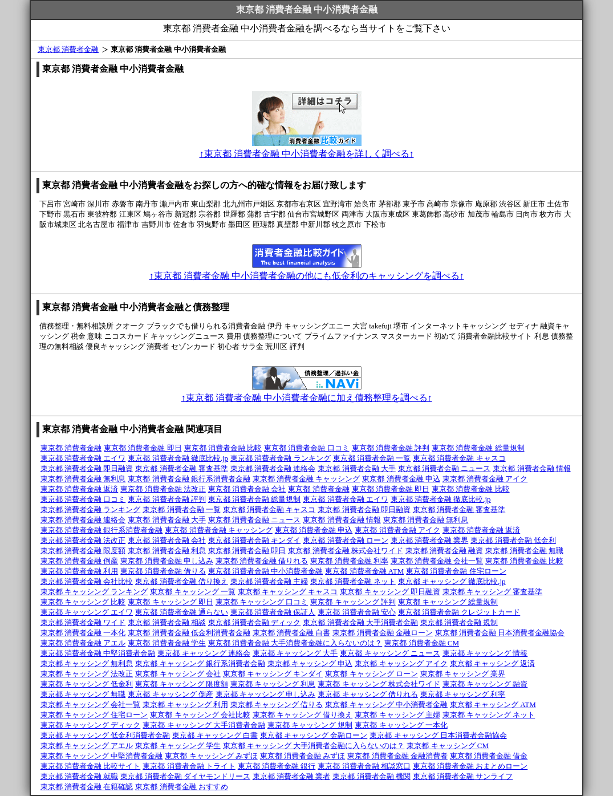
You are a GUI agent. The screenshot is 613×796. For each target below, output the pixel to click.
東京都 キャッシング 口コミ (262, 602)
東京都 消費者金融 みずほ (303, 756)
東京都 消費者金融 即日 (143, 448)
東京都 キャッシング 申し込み (266, 694)
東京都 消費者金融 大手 (357, 468)
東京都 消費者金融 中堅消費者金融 (98, 653)
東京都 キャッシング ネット (489, 714)
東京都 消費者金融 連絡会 (273, 468)
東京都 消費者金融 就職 (79, 776)
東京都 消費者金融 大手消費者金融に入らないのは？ (295, 643)
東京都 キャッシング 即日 (170, 602)
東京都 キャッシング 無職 (83, 694)
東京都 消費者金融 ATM (364, 571)
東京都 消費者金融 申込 (401, 478)
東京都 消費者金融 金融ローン (382, 632)
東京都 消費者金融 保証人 (273, 612)
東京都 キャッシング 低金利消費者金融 (105, 735)
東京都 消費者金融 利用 (79, 571)
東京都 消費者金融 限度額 (83, 550)
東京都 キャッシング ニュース (390, 653)
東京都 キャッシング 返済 (492, 663)
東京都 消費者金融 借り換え (181, 581)
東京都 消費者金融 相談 (167, 622)
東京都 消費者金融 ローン (345, 540)
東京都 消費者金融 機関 (371, 776)
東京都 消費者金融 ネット (353, 581)
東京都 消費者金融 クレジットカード (459, 612)
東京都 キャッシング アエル (86, 745)
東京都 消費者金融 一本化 (83, 632)
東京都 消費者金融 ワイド (83, 622)
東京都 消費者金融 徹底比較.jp (178, 458)
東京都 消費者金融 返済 (79, 489)
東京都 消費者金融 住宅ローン (456, 571)
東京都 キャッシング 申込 (310, 663)
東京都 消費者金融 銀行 (277, 766)
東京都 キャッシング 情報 (485, 653)
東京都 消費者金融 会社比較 (86, 581)
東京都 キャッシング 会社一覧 (90, 704)
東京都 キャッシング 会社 (178, 673)
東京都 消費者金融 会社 (247, 489)
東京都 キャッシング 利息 (273, 684)
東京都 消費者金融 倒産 (79, 561)
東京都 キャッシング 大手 (295, 653)
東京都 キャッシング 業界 (463, 673)
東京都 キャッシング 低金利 (86, 684)
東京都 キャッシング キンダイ (273, 673)
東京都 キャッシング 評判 (353, 602)
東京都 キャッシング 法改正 (86, 673)
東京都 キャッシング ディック (90, 725)
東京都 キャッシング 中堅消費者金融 (101, 756)
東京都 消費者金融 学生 (167, 643)
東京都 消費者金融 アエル (83, 643)
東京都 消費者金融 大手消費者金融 (360, 622)
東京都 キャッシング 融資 (485, 684)
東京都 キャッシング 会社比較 (200, 714)
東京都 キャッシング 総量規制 (448, 602)
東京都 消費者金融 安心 (357, 612)
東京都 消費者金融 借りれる (262, 561)
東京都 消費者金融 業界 (430, 540)
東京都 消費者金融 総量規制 (478, 448)
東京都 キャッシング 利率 (463, 694)
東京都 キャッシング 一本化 (401, 725)
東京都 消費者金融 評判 (391, 448)
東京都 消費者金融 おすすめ (181, 786)
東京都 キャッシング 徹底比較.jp (452, 581)
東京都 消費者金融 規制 (459, 622)
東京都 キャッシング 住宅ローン (94, 714)
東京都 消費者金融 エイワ (83, 458)
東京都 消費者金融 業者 (292, 776)
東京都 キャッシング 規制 (310, 725)
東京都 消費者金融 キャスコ (459, 458)
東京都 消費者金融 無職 (524, 550)
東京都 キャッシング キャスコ (288, 591)
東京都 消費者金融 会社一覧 (437, 561)
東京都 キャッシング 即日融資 (390, 591)
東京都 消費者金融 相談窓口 (364, 766)
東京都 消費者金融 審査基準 (181, 468)
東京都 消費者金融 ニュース (444, 468)
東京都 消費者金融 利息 (167, 550)
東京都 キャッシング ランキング (94, 591)
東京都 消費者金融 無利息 (83, 478)
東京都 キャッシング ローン (371, 673)
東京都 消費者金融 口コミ (307, 448)
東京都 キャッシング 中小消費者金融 (386, 704)
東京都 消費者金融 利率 (349, 561)
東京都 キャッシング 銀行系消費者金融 (200, 663)
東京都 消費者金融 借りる (163, 571)
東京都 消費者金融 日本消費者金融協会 (500, 632)
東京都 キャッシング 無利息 (86, 663)
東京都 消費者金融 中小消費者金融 (265, 571)
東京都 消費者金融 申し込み (166, 561)
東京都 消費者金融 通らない (181, 612)
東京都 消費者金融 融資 (444, 550)
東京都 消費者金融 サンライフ (463, 776)
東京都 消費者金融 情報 (532, 468)
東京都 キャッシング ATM (493, 704)
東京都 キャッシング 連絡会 (203, 653)
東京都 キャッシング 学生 (178, 745)
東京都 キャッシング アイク (401, 663)
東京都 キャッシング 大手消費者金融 (204, 725)
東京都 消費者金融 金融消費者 (397, 756)
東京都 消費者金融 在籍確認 (86, 786)
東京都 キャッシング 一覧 (193, 591)
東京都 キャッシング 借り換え (303, 714)
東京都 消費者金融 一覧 (372, 458)
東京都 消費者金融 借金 (489, 756)
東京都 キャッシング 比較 (83, 602)
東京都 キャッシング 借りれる (368, 694)
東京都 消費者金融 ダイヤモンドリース (185, 776)
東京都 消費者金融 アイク (485, 478)
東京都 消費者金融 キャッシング (306, 478)
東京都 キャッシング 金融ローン (314, 735)
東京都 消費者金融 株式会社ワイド (345, 550)
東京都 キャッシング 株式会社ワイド (379, 684)
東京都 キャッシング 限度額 (181, 684)
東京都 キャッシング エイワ (86, 612)
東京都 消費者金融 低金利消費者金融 (189, 632)
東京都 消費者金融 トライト (189, 766)
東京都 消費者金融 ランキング (280, 458)
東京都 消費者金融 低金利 (513, 540)
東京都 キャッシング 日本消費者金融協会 (438, 735)
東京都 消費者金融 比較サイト (90, 766)
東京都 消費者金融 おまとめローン (470, 766)
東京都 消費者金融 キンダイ (254, 540)
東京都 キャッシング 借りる (276, 704)
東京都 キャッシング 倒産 (170, 694)
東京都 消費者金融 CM (421, 643)
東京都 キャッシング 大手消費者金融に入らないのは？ (314, 745)
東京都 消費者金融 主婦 (269, 581)
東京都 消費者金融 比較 (223, 448)
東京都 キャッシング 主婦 (397, 714)
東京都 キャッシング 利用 (185, 704)
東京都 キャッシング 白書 (215, 735)
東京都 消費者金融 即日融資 (86, 468)
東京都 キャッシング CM (448, 745)
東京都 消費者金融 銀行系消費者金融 (189, 478)
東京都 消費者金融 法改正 (163, 489)
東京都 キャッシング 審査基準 (493, 591)
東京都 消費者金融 (68, 49)
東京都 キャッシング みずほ (211, 756)
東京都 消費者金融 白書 (292, 632)
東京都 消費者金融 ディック (254, 622)
